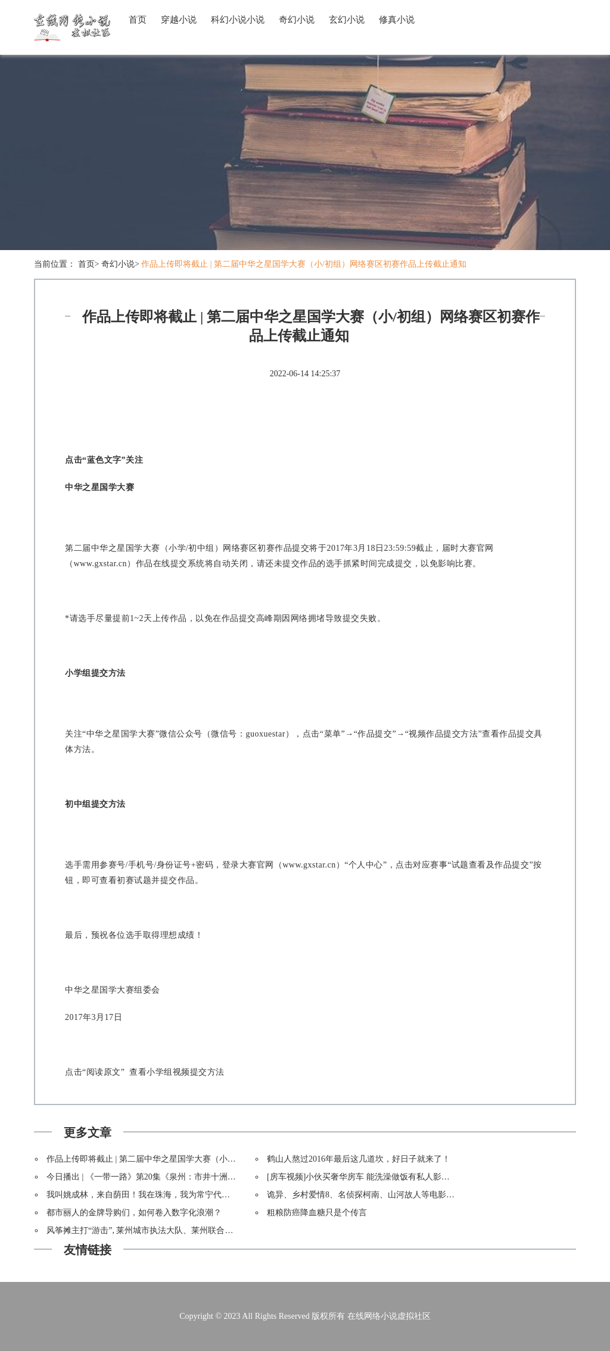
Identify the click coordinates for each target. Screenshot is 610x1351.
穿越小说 (179, 19)
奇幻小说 (297, 19)
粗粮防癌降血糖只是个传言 (317, 1212)
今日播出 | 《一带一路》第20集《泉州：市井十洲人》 (145, 1176)
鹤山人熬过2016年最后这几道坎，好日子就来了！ (358, 1159)
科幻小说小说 (237, 19)
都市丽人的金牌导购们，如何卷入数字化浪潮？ (134, 1212)
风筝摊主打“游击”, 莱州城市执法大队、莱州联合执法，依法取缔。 (168, 1230)
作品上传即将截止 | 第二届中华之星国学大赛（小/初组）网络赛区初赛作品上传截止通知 (303, 264)
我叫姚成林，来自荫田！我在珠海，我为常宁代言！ (142, 1194)
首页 (138, 19)
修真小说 (397, 19)
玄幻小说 (347, 19)
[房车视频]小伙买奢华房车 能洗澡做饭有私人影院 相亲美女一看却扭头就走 (405, 1176)
